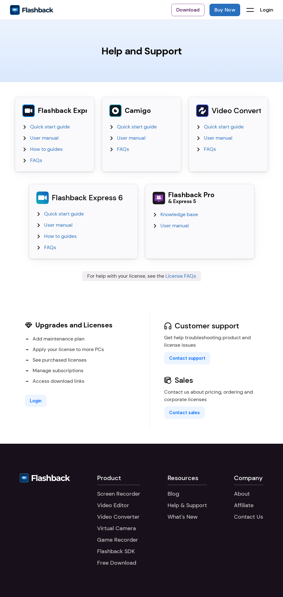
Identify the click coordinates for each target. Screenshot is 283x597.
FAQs (36, 160)
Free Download (116, 563)
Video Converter (118, 517)
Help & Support (187, 505)
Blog (173, 493)
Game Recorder (117, 540)
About (242, 493)
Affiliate (244, 505)
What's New (183, 517)
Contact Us (248, 517)
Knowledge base (179, 214)
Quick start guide (50, 126)
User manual (44, 138)
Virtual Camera (116, 528)
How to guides (46, 149)
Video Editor (113, 505)
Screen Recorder (118, 493)
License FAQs (180, 276)
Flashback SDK (116, 551)
